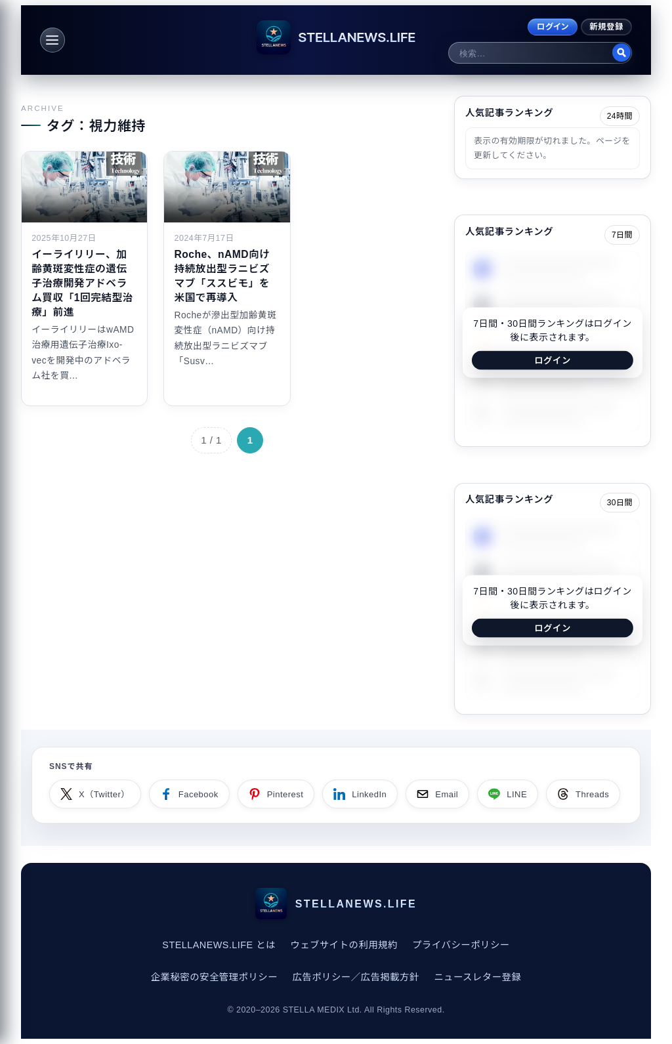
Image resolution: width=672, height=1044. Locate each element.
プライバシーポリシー (460, 945)
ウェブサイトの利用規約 (344, 945)
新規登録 (606, 26)
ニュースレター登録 (477, 977)
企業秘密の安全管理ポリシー (214, 977)
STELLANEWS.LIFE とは (219, 945)
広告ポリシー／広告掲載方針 (355, 977)
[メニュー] (52, 40)
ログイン (553, 26)
